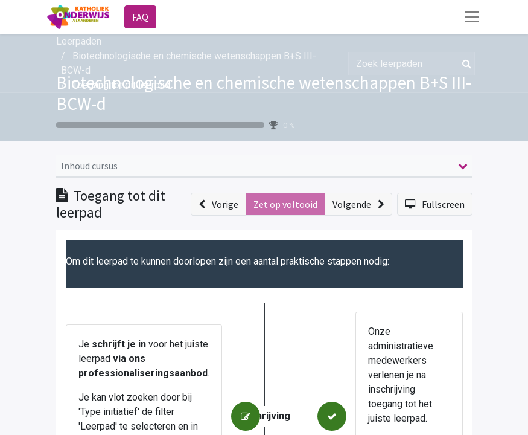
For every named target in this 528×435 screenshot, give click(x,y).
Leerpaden (78, 41)
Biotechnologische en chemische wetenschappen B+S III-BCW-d (263, 93)
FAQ (140, 17)
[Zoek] (464, 63)
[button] (218, 204)
